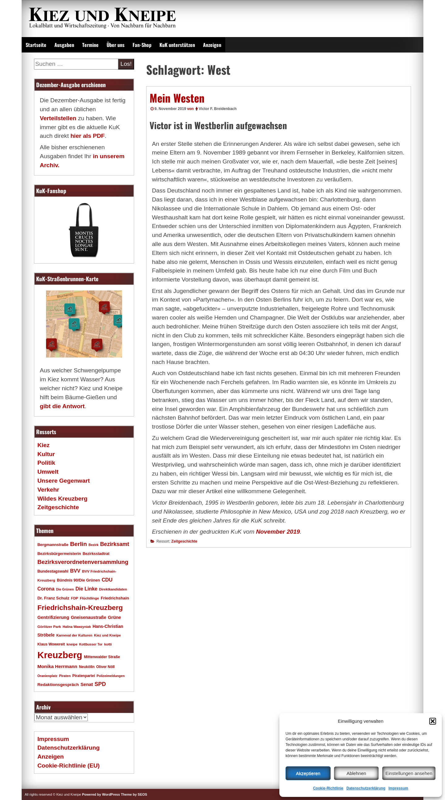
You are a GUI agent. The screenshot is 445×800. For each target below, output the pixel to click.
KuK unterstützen (177, 45)
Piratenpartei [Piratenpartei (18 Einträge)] (83, 676)
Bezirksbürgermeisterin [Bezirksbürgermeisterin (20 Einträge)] (59, 554)
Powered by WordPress (101, 794)
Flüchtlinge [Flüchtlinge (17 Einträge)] (89, 598)
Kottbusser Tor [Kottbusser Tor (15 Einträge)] (91, 644)
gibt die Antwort (62, 406)
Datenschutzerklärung (365, 788)
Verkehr (48, 489)
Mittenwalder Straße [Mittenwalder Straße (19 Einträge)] (102, 657)
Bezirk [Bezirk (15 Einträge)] (94, 545)
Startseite (36, 45)
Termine (90, 45)
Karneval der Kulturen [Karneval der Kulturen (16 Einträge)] (74, 635)
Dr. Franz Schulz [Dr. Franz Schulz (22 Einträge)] (53, 598)
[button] (433, 721)
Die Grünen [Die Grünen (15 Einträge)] (65, 589)
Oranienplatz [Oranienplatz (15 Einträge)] (47, 676)
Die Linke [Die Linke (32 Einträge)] (86, 588)
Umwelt (47, 471)
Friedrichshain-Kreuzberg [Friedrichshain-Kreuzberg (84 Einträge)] (80, 607)
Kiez (43, 445)
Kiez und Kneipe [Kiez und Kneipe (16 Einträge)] (107, 635)
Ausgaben (64, 45)
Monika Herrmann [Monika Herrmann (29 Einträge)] (57, 666)
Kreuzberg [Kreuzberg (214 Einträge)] (59, 655)
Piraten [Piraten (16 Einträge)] (65, 676)
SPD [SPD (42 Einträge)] (100, 684)
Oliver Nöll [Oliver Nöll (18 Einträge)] (105, 667)
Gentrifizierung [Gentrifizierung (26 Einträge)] (53, 617)
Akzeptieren (308, 773)
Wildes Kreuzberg (62, 498)
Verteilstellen (58, 118)
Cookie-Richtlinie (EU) (68, 765)
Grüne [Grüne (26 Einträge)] (114, 617)
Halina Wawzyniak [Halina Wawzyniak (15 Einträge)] (77, 627)
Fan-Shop (142, 45)
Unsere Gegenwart (63, 480)
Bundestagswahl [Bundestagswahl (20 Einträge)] (52, 571)
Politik (46, 462)
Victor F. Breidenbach (217, 109)
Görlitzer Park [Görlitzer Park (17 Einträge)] (49, 626)
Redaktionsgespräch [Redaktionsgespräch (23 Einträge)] (58, 684)
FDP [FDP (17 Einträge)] (74, 598)
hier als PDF (87, 136)
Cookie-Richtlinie (328, 788)
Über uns (116, 45)
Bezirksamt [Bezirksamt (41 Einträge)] (114, 544)
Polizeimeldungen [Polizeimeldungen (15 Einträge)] (111, 676)
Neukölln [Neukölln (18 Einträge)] (87, 667)
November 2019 (278, 531)
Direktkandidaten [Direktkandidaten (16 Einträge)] (113, 589)
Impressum (398, 788)
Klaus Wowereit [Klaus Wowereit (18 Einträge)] (51, 644)
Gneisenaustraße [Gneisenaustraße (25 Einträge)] (88, 617)
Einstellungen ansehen (408, 773)
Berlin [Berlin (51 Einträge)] (78, 544)
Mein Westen (177, 98)
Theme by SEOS (134, 794)
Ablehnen (356, 773)
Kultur (46, 454)
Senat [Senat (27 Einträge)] (86, 684)
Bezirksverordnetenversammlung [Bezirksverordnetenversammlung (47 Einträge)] (82, 562)
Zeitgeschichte (184, 541)
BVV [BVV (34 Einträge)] (75, 571)
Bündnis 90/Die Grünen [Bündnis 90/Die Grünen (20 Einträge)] (78, 580)
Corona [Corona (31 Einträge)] (45, 588)
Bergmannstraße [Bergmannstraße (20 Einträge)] (52, 545)
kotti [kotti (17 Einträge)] (108, 644)
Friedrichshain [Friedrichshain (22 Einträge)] (115, 598)
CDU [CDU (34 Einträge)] (107, 579)
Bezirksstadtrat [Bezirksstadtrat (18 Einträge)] (96, 554)
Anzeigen (212, 45)
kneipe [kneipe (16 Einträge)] (71, 644)
